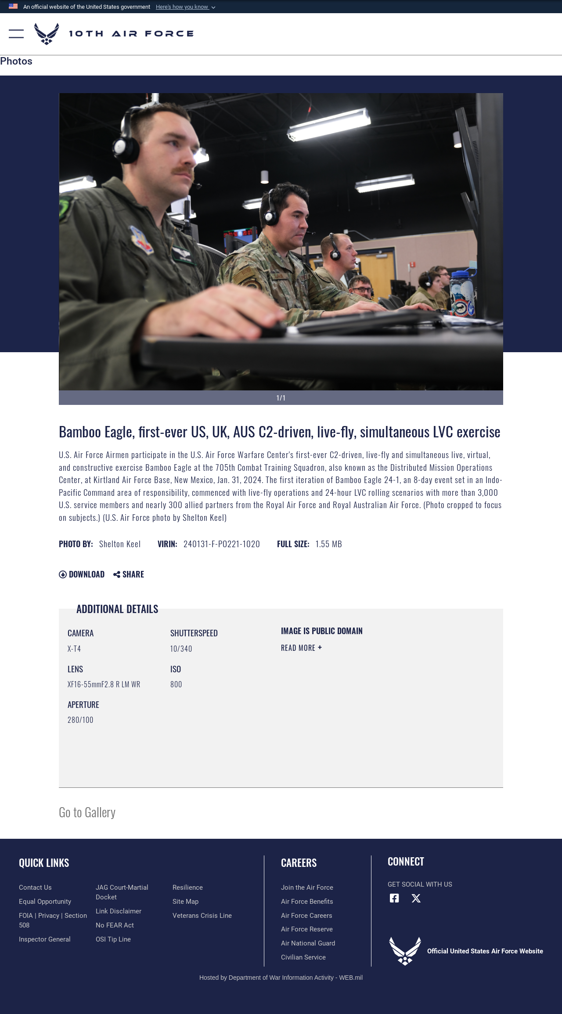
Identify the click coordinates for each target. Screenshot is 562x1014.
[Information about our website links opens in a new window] (118, 911)
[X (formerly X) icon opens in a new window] (415, 898)
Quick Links (44, 862)
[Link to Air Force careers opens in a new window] (306, 916)
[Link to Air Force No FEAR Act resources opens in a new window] (115, 925)
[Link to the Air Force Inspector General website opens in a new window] (45, 939)
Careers (299, 862)
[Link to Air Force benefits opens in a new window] (307, 902)
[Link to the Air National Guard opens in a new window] (308, 943)
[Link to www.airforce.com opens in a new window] (307, 887)
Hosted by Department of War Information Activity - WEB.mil (281, 977)
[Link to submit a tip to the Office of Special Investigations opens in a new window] (113, 939)
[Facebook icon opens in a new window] (394, 898)
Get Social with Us (420, 884)
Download (81, 574)
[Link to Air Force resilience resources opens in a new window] (188, 887)
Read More (299, 647)
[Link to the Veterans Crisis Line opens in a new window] (202, 916)
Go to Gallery (87, 811)
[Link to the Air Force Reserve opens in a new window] (307, 929)
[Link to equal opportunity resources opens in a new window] (45, 902)
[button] (186, 7)
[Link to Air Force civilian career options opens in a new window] (303, 957)
